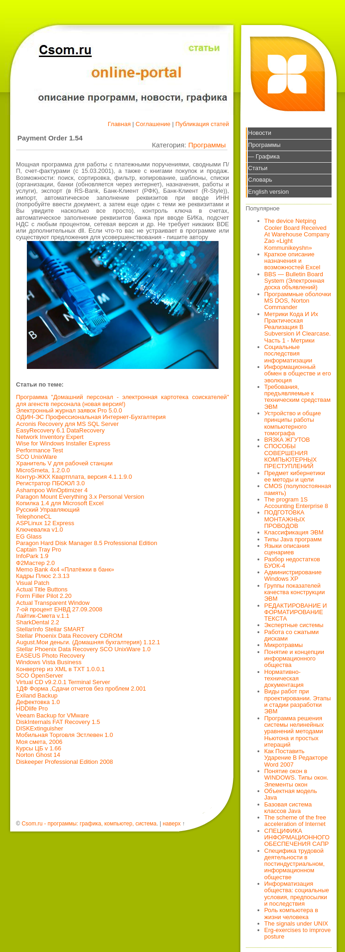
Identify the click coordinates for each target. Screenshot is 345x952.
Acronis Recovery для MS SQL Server (67, 423)
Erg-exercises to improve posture (297, 933)
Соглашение (153, 124)
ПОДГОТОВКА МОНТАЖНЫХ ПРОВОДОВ (284, 519)
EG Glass (29, 536)
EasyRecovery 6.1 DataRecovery (60, 430)
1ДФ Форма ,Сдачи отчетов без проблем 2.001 (81, 688)
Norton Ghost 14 (38, 754)
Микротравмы (283, 644)
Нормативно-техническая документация (284, 678)
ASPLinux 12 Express (45, 523)
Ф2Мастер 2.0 (35, 562)
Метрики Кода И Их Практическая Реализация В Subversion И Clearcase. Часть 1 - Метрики (297, 327)
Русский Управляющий (48, 509)
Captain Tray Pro (39, 549)
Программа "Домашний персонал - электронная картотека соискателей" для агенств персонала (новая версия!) (122, 400)
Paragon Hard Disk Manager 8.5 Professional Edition (86, 542)
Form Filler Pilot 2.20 (44, 595)
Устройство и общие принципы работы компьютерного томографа (292, 423)
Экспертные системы (294, 625)
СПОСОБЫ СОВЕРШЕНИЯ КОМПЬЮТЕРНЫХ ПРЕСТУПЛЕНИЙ (290, 456)
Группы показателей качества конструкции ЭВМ (294, 592)
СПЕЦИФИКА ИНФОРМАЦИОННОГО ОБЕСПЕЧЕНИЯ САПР (297, 837)
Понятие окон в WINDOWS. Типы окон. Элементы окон (296, 778)
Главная (119, 124)
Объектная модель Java (290, 794)
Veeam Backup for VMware (52, 715)
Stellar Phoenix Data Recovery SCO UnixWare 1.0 (83, 649)
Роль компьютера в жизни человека (291, 913)
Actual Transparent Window (53, 602)
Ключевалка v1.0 (39, 529)
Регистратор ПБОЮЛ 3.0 (50, 483)
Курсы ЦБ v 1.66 (39, 748)
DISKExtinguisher (39, 728)
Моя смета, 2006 (39, 741)
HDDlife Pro (32, 708)
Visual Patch (33, 582)
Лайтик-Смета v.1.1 (42, 615)
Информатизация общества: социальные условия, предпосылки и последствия (296, 893)
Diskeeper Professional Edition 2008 (64, 761)
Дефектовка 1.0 (38, 701)
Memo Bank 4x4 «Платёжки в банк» (65, 569)
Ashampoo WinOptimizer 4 (52, 490)
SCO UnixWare (36, 456)
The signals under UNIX (296, 923)
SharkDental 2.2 (37, 622)
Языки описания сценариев (287, 549)
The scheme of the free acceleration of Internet (295, 820)
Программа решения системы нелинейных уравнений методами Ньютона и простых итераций (294, 731)
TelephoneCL (34, 516)
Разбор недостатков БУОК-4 (292, 562)
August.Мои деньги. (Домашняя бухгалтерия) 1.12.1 (88, 642)
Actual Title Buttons (42, 589)
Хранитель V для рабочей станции (64, 463)
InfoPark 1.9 (32, 555)
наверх (172, 823)
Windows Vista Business (49, 662)
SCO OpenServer (39, 675)
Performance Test (39, 450)
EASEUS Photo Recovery (50, 655)
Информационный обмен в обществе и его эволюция (297, 373)
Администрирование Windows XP (293, 575)
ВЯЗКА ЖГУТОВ (287, 439)
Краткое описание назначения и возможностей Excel (292, 261)
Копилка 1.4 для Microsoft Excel (60, 503)
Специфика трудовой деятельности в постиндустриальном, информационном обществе (294, 864)
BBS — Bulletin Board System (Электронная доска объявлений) (294, 281)
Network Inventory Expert (50, 436)
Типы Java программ (293, 539)
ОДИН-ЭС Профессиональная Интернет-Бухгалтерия (91, 416)
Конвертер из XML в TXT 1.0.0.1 (60, 669)
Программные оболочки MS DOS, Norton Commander (297, 301)
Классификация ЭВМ (294, 532)
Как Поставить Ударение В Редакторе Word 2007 (296, 758)
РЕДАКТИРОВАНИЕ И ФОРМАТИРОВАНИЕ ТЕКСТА (295, 612)
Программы (207, 145)
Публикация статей (202, 124)
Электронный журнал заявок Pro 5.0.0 (69, 410)
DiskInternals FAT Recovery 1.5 (58, 721)
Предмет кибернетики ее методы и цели (294, 476)
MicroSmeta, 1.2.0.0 (43, 470)
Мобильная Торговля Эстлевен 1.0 (64, 734)
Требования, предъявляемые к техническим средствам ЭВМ (297, 396)
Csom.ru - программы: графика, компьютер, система (89, 823)
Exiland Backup (37, 695)
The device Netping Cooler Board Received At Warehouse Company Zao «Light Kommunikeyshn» (297, 234)
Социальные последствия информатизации (288, 353)
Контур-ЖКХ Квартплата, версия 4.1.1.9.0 (74, 476)
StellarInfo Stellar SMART (50, 629)
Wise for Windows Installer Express (63, 443)
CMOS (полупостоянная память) (298, 489)
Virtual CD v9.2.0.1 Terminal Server (63, 682)
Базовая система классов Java (288, 807)
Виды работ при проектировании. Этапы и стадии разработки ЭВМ (297, 701)
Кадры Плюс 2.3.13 (43, 575)
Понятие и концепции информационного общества (294, 658)
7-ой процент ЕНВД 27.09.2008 (59, 609)
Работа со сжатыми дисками (291, 635)
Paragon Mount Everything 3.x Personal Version (80, 496)
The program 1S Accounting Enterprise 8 (296, 502)
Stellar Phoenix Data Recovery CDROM (69, 635)
